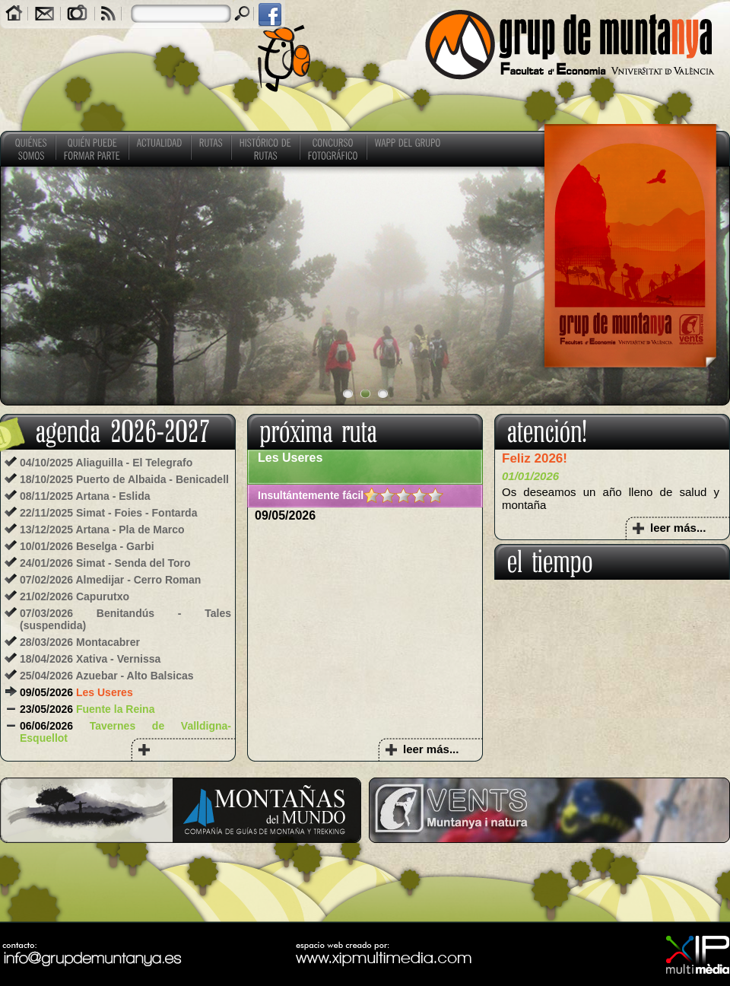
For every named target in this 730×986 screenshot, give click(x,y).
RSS (108, 15)
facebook (269, 15)
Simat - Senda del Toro (133, 563)
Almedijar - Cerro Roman (138, 580)
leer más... (431, 749)
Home (14, 15)
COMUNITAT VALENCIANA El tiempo (612, 637)
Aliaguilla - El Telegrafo (133, 462)
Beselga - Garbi (115, 546)
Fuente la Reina (115, 709)
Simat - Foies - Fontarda (136, 513)
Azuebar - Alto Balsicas (134, 676)
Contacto (44, 15)
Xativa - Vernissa (118, 659)
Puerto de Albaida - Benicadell (152, 479)
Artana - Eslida (112, 496)
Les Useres (104, 692)
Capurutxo (102, 596)
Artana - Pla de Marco (129, 529)
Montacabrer (108, 642)
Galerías (77, 15)
